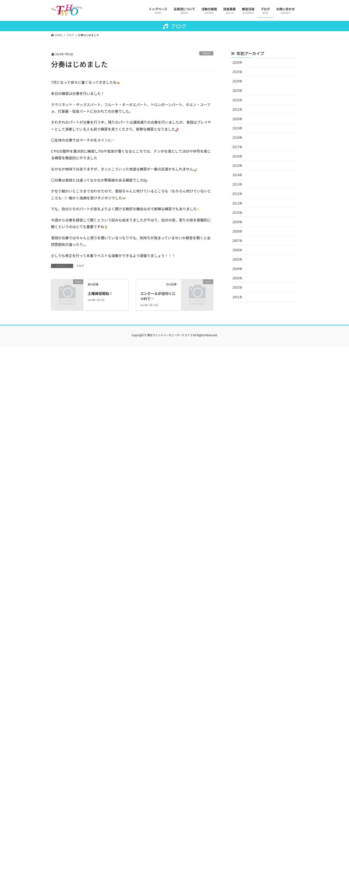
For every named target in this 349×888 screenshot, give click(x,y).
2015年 (237, 165)
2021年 (237, 109)
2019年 (237, 128)
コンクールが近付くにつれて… (158, 296)
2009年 (237, 222)
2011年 (237, 203)
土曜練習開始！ (100, 293)
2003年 (237, 278)
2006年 (237, 250)
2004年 (237, 268)
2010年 (237, 212)
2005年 (237, 259)
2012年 (237, 193)
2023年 (237, 90)
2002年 (237, 287)
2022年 (237, 100)
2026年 (237, 62)
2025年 (237, 72)
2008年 (237, 231)
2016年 (237, 156)
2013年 (237, 184)
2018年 (237, 137)
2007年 (237, 240)
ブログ (206, 53)
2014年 (237, 175)
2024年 (237, 81)
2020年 (237, 119)
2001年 (237, 297)
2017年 (237, 147)
